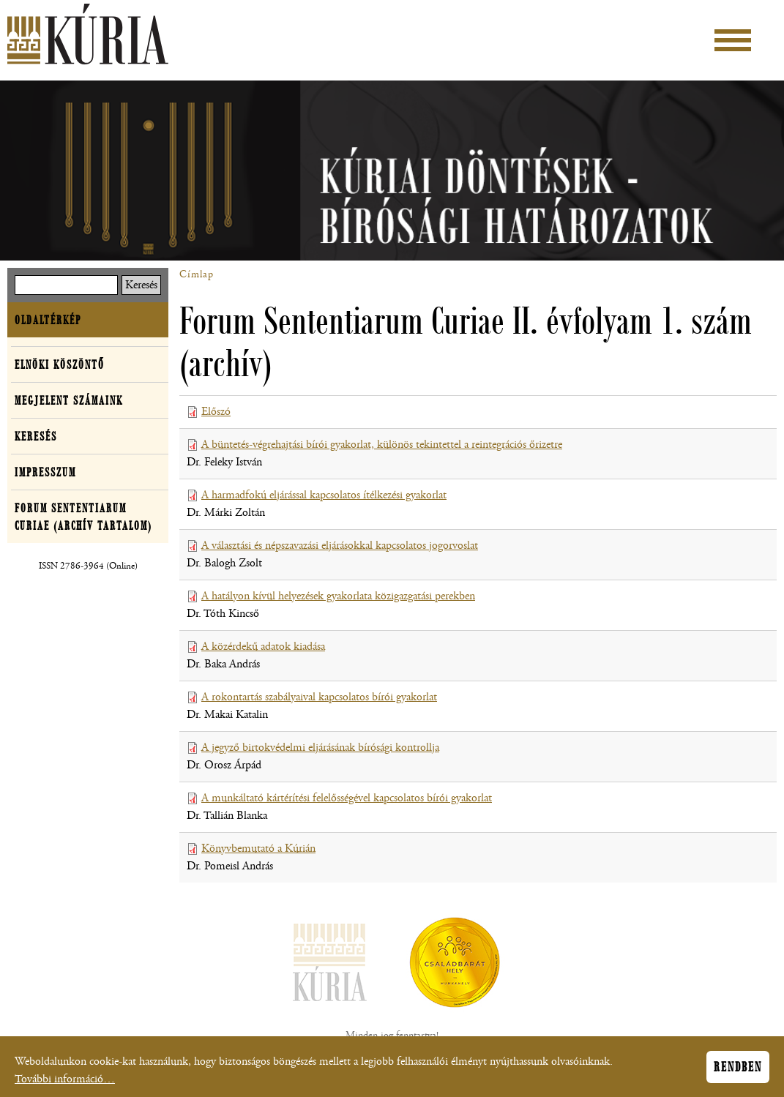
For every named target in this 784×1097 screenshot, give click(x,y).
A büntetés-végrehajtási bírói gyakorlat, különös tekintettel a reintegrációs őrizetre (381, 444)
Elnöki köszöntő (60, 364)
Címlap (196, 274)
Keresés (36, 436)
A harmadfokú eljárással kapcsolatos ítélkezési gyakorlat (324, 495)
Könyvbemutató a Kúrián (258, 848)
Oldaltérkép (48, 320)
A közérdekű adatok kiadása (263, 646)
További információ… (65, 1083)
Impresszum (45, 472)
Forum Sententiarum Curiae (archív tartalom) (83, 516)
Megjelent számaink (69, 400)
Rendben (738, 1071)
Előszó (216, 411)
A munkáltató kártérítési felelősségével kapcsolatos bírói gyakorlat (346, 798)
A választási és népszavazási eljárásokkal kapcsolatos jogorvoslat (339, 545)
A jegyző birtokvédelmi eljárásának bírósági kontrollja (320, 747)
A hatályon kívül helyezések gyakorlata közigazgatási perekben (338, 596)
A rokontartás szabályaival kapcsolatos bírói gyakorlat (319, 697)
